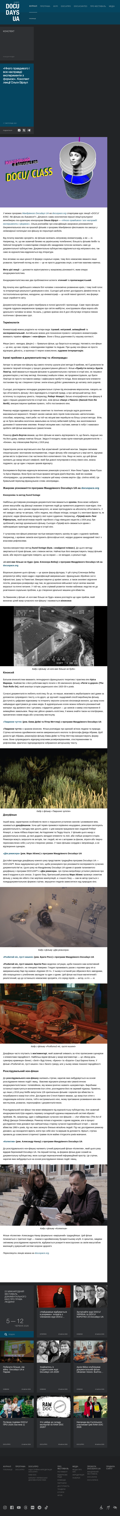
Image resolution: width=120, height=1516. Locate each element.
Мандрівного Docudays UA (35, 213)
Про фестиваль (98, 6)
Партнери (62, 1483)
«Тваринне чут (11, 722)
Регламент (62, 1472)
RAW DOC (33, 1475)
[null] (19, 130)
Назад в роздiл (8, 56)
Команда (61, 1480)
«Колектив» (9, 1141)
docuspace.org (59, 213)
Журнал (33, 6)
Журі (55, 6)
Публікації (32, 18)
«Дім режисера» (11, 853)
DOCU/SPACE (92, 1480)
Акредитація (78, 1475)
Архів (59, 1495)
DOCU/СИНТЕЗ (80, 6)
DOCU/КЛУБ (92, 1477)
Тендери (61, 1489)
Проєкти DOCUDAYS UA (94, 1467)
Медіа (112, 6)
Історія (60, 1492)
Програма (45, 6)
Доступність (63, 1486)
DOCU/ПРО (66, 6)
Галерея (76, 1478)
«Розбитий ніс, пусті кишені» (18, 957)
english (16, 2)
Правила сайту (110, 1467)
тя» (20, 722)
